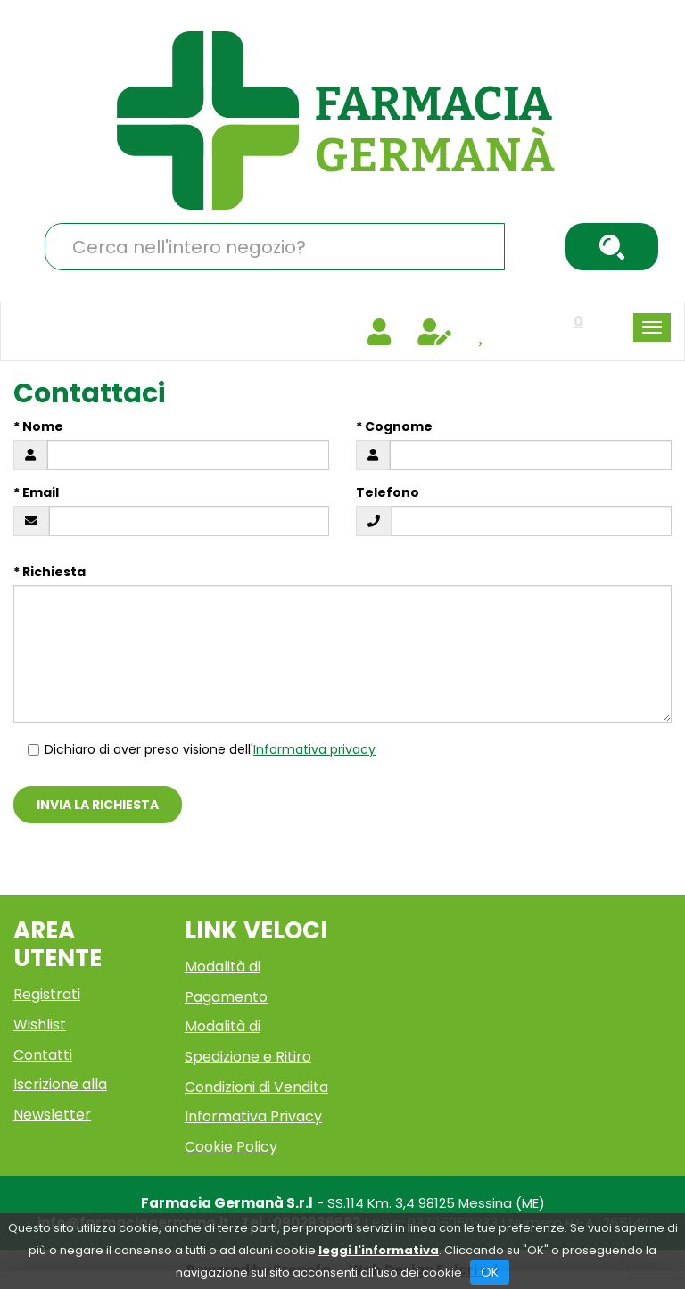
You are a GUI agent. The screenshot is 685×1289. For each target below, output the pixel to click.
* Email (36, 492)
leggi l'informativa (378, 1250)
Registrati (46, 994)
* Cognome (394, 426)
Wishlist (39, 1024)
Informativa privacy (314, 749)
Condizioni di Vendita (256, 1087)
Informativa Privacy (253, 1116)
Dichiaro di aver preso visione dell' (201, 749)
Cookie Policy (231, 1146)
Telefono (387, 492)
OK (490, 1272)
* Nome (38, 426)
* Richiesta (49, 572)
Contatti (42, 1055)
